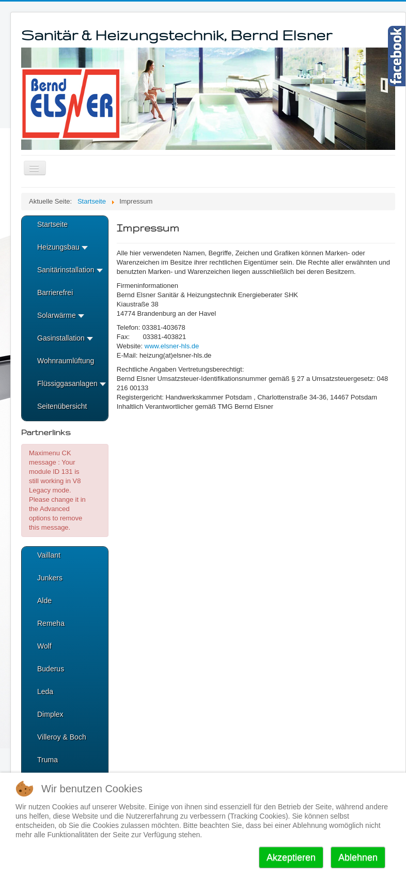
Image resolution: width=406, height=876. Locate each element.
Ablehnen (358, 857)
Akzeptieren (291, 857)
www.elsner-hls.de (172, 346)
